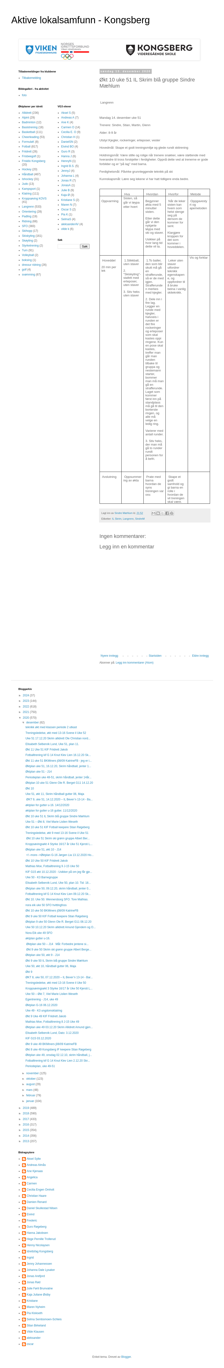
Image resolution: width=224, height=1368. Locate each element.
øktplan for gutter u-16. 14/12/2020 (47, 805)
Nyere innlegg (109, 655)
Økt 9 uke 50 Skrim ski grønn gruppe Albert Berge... (58, 949)
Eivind (31, 1214)
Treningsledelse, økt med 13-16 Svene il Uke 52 (55, 733)
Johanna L (67, 175)
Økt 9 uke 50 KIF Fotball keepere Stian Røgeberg (56, 916)
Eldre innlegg (200, 655)
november (33, 1073)
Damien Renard (37, 1202)
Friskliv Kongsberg (34, 161)
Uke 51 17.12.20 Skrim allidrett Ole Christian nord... (57, 738)
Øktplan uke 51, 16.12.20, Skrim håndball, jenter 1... (58, 766)
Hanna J (66, 156)
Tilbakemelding (31, 78)
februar (31, 1095)
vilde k (65, 229)
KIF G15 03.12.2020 (38, 1038)
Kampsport (29, 188)
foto (24, 95)
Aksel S (66, 112)
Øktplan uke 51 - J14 (38, 771)
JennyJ (65, 170)
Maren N (66, 204)
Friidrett (27, 151)
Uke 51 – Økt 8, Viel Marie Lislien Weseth (51, 821)
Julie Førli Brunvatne (40, 1288)
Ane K (65, 122)
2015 (26, 1130)
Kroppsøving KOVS (34, 198)
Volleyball (28, 255)
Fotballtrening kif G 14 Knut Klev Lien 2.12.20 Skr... (57, 1060)
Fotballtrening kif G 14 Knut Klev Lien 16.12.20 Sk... (58, 755)
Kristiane (32, 1300)
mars (29, 1090)
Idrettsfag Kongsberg (40, 1251)
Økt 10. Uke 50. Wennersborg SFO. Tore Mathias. (56, 899)
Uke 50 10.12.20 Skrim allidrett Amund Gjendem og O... (60, 927)
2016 (26, 1124)
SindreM (140, 518)
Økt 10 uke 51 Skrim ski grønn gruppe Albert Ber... (57, 838)
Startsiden (155, 655)
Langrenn (128, 518)
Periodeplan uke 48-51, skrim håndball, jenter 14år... (58, 777)
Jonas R (66, 180)
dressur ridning (31, 264)
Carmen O (67, 127)
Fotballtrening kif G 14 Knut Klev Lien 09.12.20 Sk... (58, 894)
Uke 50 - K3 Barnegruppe (41, 877)
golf (24, 269)
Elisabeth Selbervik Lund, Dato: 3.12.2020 (51, 1033)
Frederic (32, 1220)
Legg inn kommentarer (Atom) (134, 662)
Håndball (27, 174)
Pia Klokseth (35, 1313)
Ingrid (30, 1257)
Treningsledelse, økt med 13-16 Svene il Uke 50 (55, 982)
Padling (27, 216)
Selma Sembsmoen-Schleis (44, 1319)
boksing (27, 260)
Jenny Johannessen (39, 1263)
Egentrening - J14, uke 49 (41, 999)
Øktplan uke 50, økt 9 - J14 (42, 955)
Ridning (27, 221)
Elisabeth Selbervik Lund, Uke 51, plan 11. (52, 744)
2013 (26, 1141)
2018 (26, 1113)
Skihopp (27, 231)
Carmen (32, 1183)
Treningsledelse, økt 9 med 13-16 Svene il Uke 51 (56, 833)
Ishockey (27, 179)
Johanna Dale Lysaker (41, 1270)
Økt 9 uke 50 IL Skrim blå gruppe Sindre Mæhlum (56, 960)
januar (30, 1101)
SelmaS (66, 219)
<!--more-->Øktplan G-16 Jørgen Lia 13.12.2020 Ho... (59, 855)
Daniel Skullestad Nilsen (42, 1208)
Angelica (32, 1177)
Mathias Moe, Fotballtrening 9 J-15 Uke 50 (52, 866)
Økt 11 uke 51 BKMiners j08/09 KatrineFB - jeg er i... (58, 760)
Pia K (64, 214)
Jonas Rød (34, 1282)
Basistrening (30, 127)
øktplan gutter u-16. (37, 938)
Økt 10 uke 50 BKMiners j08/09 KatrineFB (51, 910)
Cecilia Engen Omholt (40, 1189)
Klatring (27, 193)
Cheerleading (30, 137)
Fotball (26, 146)
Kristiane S (68, 200)
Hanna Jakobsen (37, 1233)
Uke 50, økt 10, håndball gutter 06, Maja (50, 966)
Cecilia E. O (68, 132)
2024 (26, 695)
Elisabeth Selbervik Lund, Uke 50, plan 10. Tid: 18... (58, 882)
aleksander (34, 1338)
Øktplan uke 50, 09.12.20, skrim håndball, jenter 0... (58, 888)
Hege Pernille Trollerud (41, 1239)
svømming (28, 274)
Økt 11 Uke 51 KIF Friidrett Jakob (46, 749)
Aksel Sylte (34, 1158)
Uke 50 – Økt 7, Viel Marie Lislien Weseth (51, 994)
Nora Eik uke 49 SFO (38, 933)
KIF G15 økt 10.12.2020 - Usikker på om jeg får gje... (58, 872)
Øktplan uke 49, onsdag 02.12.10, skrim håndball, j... (58, 1055)
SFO (25, 226)
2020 (26, 717)
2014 (26, 1135)
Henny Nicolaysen (38, 1245)
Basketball (28, 132)
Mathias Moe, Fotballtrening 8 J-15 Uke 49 (52, 1021)
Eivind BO (67, 146)
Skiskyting (28, 236)
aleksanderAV (70, 224)
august (30, 1084)
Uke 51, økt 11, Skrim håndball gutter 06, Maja (54, 794)
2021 (26, 712)
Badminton (29, 122)
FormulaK (28, 141)
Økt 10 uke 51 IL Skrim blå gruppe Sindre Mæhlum (57, 816)
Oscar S (66, 209)
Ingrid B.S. (67, 166)
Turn (25, 250)
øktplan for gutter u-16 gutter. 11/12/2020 (51, 810)
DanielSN (67, 141)
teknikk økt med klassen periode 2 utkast (51, 727)
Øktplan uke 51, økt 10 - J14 (43, 849)
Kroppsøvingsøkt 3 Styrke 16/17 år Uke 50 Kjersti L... (58, 988)
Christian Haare (36, 1195)
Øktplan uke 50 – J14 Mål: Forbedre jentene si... (56, 944)
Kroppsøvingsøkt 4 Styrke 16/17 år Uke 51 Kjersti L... (58, 844)
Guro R (65, 151)
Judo (25, 183)
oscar (30, 1344)
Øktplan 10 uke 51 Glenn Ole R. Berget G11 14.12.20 (59, 782)
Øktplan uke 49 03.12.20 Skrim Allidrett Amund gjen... (59, 1027)
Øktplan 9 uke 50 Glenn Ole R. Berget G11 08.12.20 (58, 921)
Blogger (126, 1356)
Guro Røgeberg (36, 1226)
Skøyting (27, 240)
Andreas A (67, 117)
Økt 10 (29, 788)
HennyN (66, 161)
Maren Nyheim (36, 1307)
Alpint (25, 117)
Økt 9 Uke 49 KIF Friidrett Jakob (45, 1016)
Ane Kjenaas (35, 1171)
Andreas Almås (36, 1165)
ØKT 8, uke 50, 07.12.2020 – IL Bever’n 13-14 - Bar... (59, 977)
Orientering (29, 211)
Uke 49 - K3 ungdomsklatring (43, 1010)
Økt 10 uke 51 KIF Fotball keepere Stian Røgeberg (57, 827)
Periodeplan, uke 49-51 (40, 1066)
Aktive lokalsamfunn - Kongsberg (80, 20)
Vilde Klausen (35, 1331)
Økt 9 (28, 972)
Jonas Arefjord (36, 1276)
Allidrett (27, 112)
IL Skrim (116, 518)
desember (33, 722)
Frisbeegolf (29, 156)
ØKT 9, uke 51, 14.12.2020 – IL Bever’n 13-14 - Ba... (59, 799)
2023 (26, 701)
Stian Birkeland (36, 1325)
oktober (31, 1078)
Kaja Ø (65, 195)
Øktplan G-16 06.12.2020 (41, 1005)
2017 (26, 1119)
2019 (26, 1108)
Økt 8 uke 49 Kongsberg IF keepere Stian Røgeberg (58, 1049)
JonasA (66, 185)
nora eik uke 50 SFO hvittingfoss (45, 905)
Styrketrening (30, 245)
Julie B (65, 190)
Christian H (68, 137)
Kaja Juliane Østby (38, 1294)
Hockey (27, 169)
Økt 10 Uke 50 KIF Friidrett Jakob (46, 860)
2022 (26, 706)
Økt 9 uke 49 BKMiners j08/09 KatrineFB (51, 1044)
